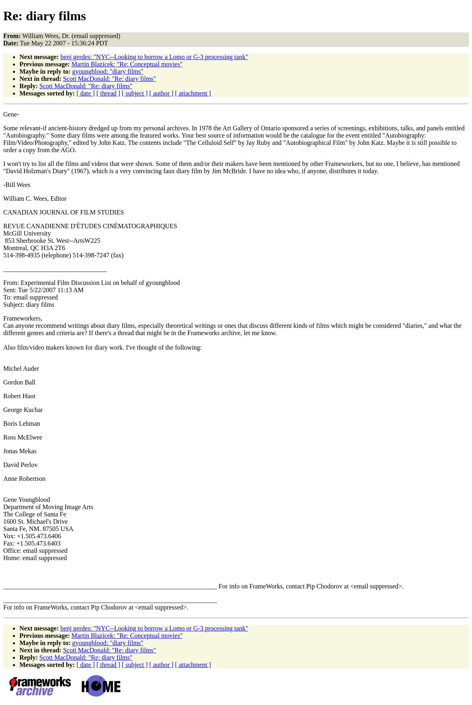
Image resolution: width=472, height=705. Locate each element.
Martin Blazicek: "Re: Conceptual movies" (127, 64)
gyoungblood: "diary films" (107, 71)
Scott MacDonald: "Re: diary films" (109, 78)
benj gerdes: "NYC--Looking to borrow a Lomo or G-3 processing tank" (154, 56)
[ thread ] (108, 93)
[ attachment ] (193, 93)
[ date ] (86, 93)
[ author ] (161, 93)
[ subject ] (135, 93)
